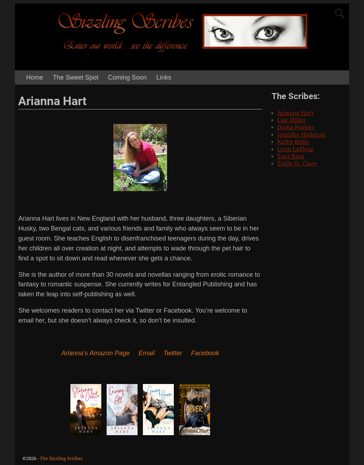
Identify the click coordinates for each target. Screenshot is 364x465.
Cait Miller (291, 120)
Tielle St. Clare (297, 163)
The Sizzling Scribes (61, 458)
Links (163, 77)
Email (147, 353)
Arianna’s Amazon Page (95, 353)
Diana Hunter (296, 127)
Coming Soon (127, 77)
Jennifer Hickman (301, 134)
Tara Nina (290, 156)
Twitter (173, 353)
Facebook (205, 353)
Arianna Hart (295, 113)
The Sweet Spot (75, 77)
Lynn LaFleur (295, 149)
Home (34, 77)
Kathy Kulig (293, 142)
